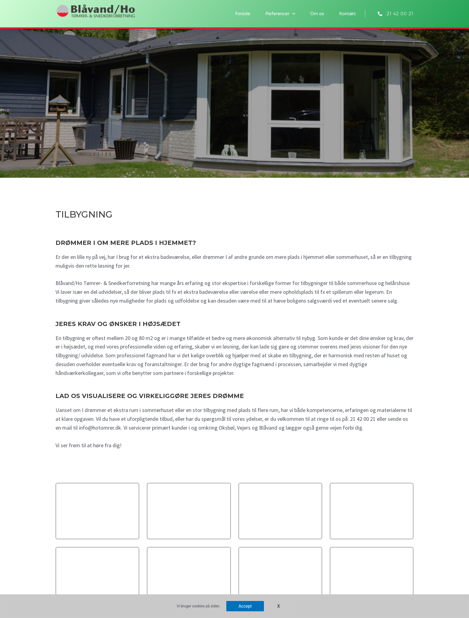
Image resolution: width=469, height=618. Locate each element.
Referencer (280, 14)
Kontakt (347, 13)
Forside (242, 13)
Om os (317, 13)
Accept (245, 606)
